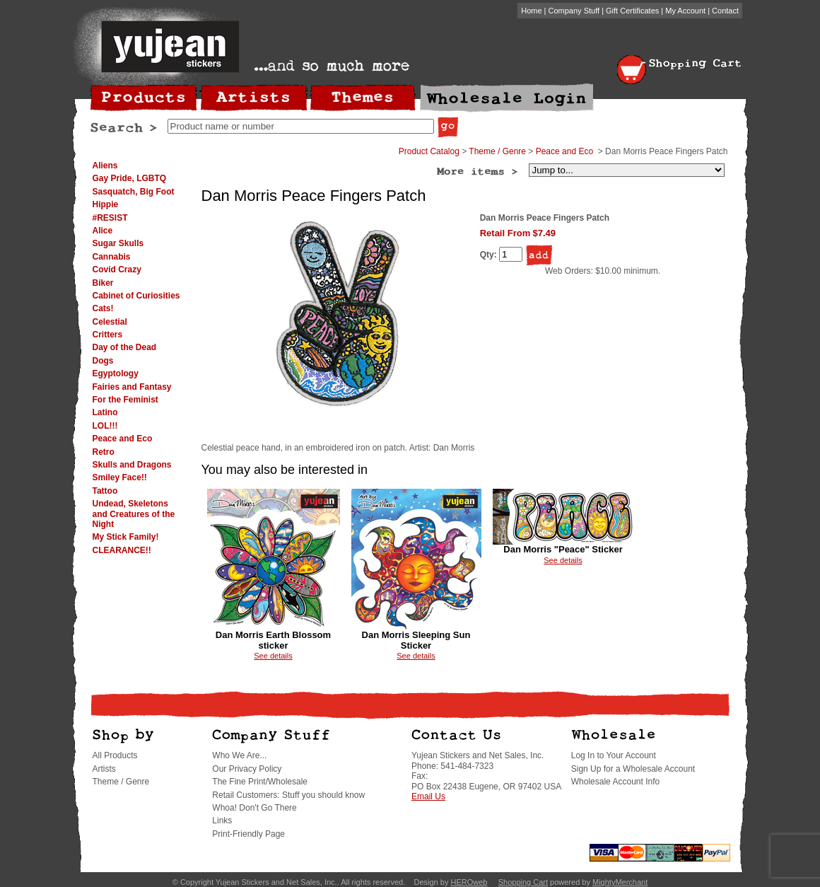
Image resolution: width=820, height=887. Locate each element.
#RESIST (110, 218)
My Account (685, 10)
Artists (104, 769)
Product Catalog (429, 151)
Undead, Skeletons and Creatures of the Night (134, 514)
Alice (103, 231)
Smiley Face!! (120, 477)
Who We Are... (239, 755)
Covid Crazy (117, 269)
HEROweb (468, 882)
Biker (103, 283)
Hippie (106, 204)
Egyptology (116, 373)
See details (273, 655)
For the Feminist (125, 400)
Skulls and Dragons (132, 465)
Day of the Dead (125, 347)
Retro (104, 452)
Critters (108, 335)
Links (222, 820)
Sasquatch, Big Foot (134, 192)
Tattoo (105, 491)
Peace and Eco (123, 439)
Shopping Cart (523, 882)
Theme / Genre (497, 151)
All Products (115, 755)
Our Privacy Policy (246, 769)
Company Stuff (574, 10)
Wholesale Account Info (615, 782)
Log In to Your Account (613, 755)
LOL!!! (105, 426)
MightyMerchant (620, 882)
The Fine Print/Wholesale (260, 782)
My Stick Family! (126, 537)
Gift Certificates (632, 10)
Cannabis (112, 257)
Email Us (428, 796)
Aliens (105, 165)
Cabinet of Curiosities (136, 296)
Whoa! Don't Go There (254, 808)
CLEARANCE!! (122, 550)
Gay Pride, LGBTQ (130, 178)
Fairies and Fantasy (132, 387)
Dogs (103, 361)
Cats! (103, 308)
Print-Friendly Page (248, 834)
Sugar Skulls (118, 243)
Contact (725, 10)
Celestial (110, 322)
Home (531, 10)
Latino (105, 412)
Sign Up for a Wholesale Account (633, 769)
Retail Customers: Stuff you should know (288, 795)
